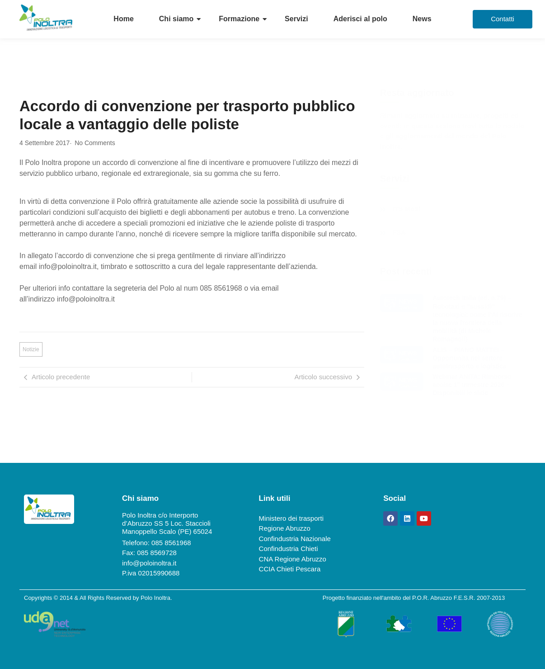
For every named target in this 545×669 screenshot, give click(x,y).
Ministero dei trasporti (291, 518)
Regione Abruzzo (284, 528)
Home (123, 19)
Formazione (239, 19)
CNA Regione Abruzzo (292, 559)
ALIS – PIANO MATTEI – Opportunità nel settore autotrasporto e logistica (469, 358)
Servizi (296, 19)
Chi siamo (176, 19)
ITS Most (406, 209)
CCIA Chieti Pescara (290, 569)
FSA (399, 232)
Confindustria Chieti (288, 548)
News (422, 19)
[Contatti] (502, 19)
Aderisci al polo (360, 19)
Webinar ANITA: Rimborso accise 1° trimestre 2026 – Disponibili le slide (471, 384)
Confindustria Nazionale (295, 538)
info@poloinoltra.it (149, 563)
